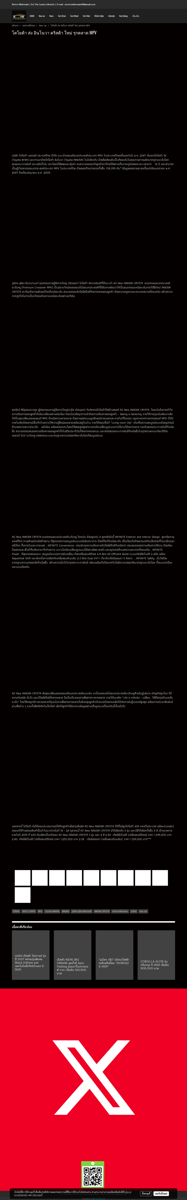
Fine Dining (123, 16)
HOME (32, 16)
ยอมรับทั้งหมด (161, 1193)
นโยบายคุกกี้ (38, 1195)
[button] (144, 16)
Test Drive (62, 16)
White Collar (99, 16)
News (51, 16)
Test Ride (86, 16)
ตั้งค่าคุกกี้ (146, 1193)
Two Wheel (74, 16)
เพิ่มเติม (135, 16)
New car (42, 16)
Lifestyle (111, 16)
